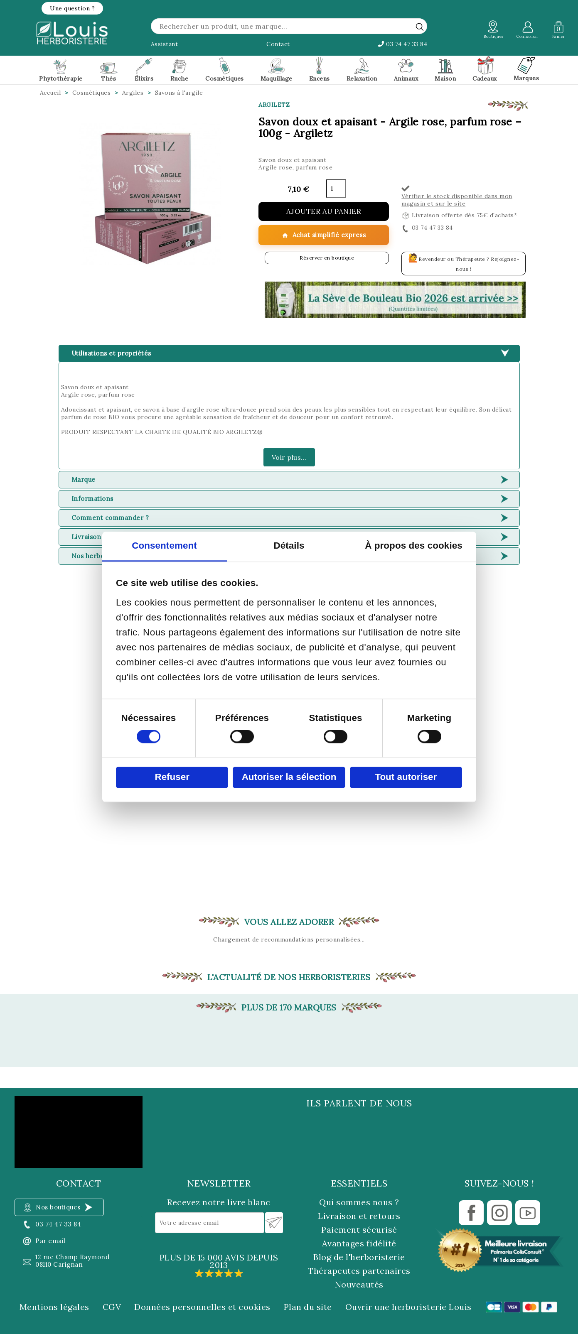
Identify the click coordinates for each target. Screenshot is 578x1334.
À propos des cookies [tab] (413, 546)
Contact (278, 44)
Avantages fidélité (359, 1243)
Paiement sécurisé (359, 1229)
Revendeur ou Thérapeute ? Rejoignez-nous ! (464, 262)
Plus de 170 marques (289, 1007)
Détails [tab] (288, 546)
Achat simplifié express (324, 235)
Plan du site (308, 1307)
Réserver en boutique (327, 258)
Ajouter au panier (324, 211)
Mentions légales (54, 1307)
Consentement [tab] (164, 546)
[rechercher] (419, 26)
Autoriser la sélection (289, 777)
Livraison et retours (359, 1216)
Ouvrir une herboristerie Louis (408, 1307)
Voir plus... (289, 457)
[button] (72, 8)
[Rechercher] (289, 26)
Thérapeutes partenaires (359, 1270)
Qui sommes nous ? (359, 1202)
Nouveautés (359, 1284)
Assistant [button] (164, 44)
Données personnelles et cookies (202, 1307)
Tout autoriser (406, 777)
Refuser (172, 777)
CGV (112, 1307)
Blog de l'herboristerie (359, 1257)
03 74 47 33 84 (402, 44)
